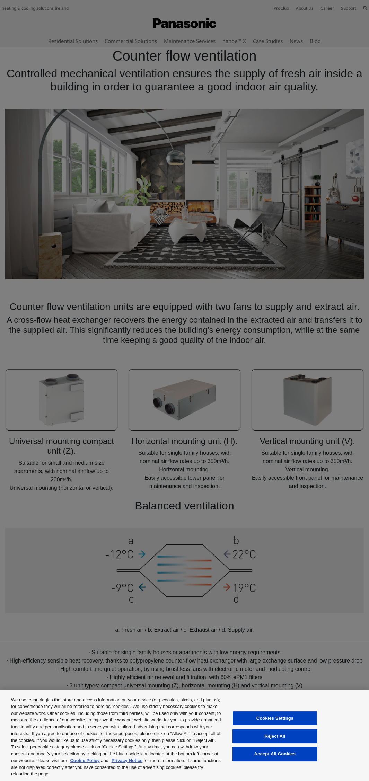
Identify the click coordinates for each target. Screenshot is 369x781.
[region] (184, 735)
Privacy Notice (127, 760)
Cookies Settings (275, 718)
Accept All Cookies (275, 753)
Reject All (274, 736)
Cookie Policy (84, 760)
